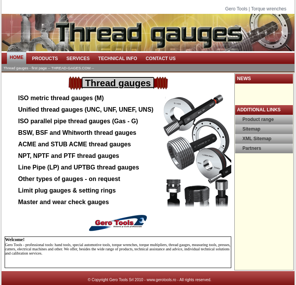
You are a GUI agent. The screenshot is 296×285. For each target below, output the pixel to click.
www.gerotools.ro (161, 280)
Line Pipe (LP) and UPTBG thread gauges (78, 167)
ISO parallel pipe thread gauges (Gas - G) (78, 121)
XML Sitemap (256, 138)
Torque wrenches (268, 9)
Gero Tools (236, 9)
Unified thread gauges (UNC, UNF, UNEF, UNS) (85, 109)
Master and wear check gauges (63, 202)
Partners (251, 148)
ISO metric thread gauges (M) (61, 98)
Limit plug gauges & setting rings (67, 190)
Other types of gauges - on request (69, 179)
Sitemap (251, 129)
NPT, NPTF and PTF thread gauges (68, 156)
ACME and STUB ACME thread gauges (74, 144)
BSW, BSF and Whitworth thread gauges (77, 132)
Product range (258, 119)
